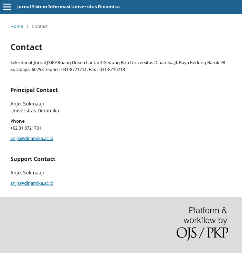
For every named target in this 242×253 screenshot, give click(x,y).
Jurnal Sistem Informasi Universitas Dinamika (68, 6)
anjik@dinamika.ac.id (31, 138)
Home (16, 26)
